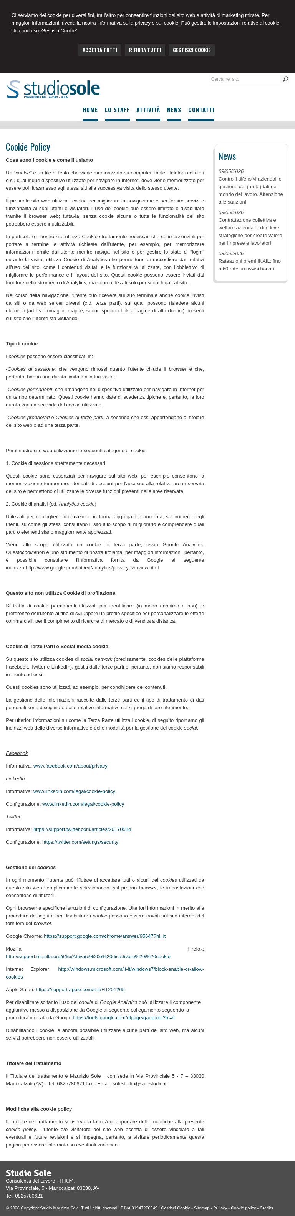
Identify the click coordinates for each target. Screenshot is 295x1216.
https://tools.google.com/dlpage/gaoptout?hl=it (124, 1017)
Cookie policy (243, 1208)
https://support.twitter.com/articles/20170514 (82, 829)
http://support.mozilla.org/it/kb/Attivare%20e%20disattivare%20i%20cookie (88, 956)
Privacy (220, 1208)
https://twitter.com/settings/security (80, 842)
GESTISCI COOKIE (191, 50)
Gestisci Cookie (175, 1208)
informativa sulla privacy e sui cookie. (138, 23)
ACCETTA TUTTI (100, 50)
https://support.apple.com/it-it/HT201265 (80, 989)
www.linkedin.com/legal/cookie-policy (74, 791)
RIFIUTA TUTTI (145, 50)
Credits (266, 1208)
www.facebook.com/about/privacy (70, 766)
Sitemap (201, 1208)
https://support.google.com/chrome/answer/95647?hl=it (105, 936)
